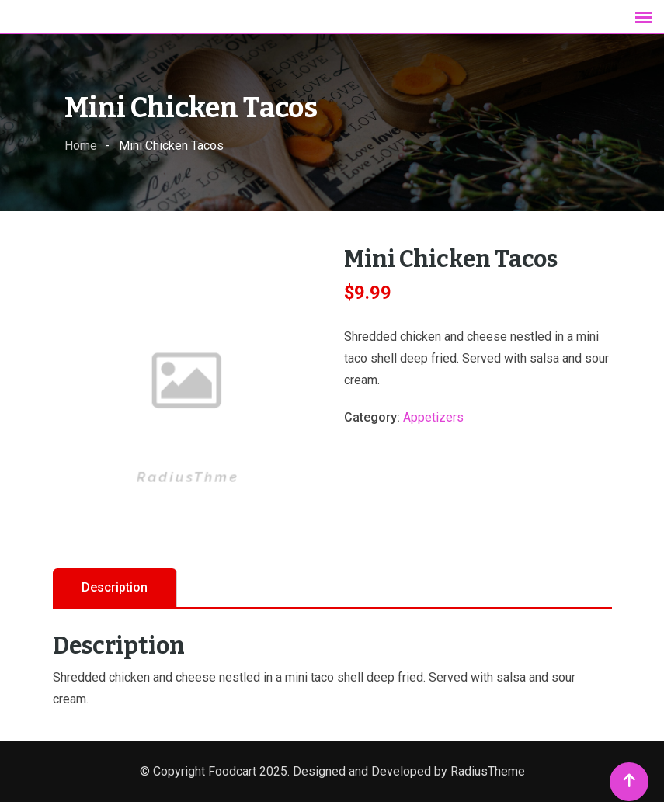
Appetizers (433, 420)
